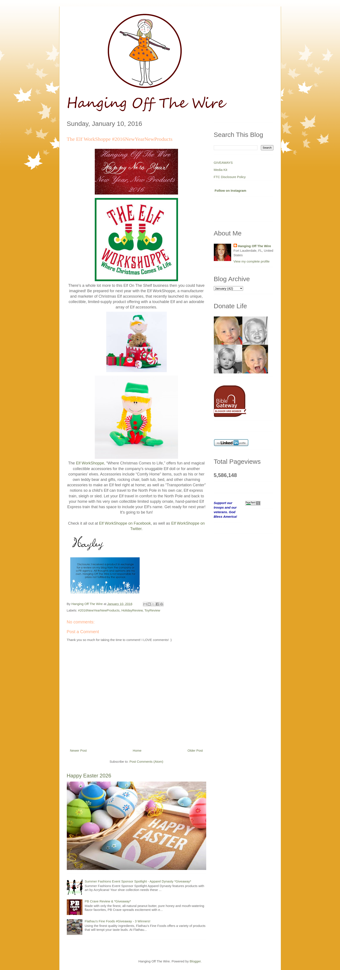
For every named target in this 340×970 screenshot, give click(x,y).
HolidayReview (132, 610)
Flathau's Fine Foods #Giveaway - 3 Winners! (117, 921)
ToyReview (152, 610)
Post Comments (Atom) (146, 761)
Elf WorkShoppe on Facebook (125, 523)
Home (137, 750)
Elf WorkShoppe (90, 463)
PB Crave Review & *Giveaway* (108, 901)
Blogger (195, 961)
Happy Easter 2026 (89, 776)
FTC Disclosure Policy (230, 177)
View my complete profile (252, 261)
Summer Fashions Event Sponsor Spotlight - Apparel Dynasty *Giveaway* (138, 881)
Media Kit (220, 170)
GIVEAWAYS (223, 162)
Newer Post (78, 750)
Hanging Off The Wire (254, 246)
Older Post (195, 750)
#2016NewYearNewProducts (98, 610)
